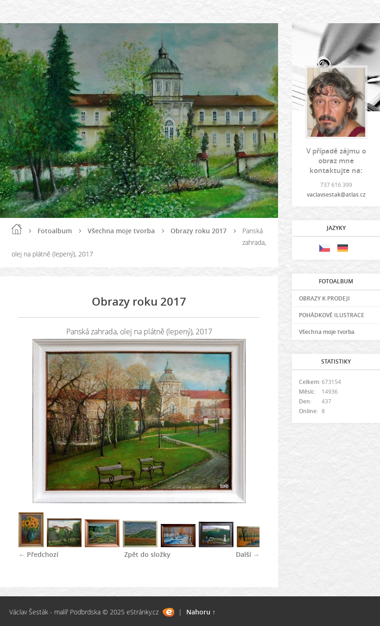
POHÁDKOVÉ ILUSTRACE (331, 315)
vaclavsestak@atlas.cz (336, 194)
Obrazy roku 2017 (199, 230)
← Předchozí (38, 554)
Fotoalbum (55, 230)
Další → (248, 554)
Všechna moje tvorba (121, 230)
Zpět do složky (147, 554)
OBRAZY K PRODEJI (324, 298)
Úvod (17, 229)
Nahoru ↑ (200, 611)
